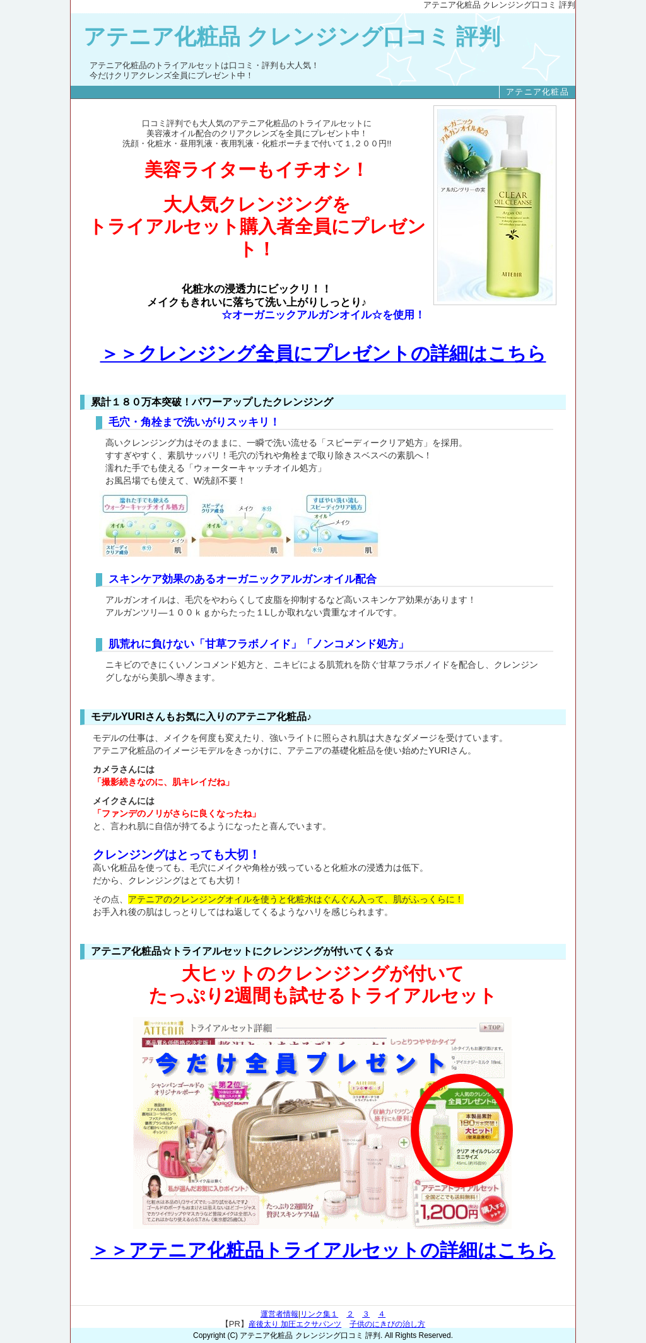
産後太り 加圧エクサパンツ (295, 1324)
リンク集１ (319, 1314)
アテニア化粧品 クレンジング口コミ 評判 (291, 37)
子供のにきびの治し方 (387, 1324)
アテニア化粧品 (537, 91)
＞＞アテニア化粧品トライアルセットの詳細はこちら (323, 1250)
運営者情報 (279, 1314)
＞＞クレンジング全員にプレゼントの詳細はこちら (323, 353)
